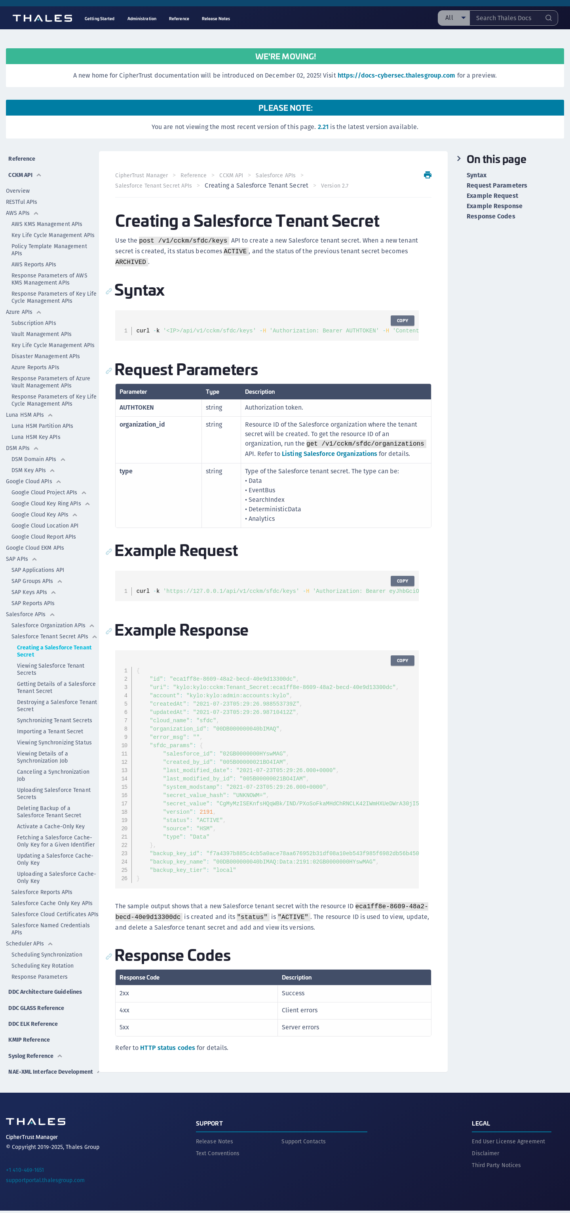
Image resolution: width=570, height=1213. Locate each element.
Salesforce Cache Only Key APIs (52, 898)
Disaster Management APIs (45, 351)
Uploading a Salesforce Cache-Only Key (56, 872)
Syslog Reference (36, 1048)
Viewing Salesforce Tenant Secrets (51, 664)
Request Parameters (497, 185)
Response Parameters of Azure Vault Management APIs (50, 377)
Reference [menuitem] (179, 18)
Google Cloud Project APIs (49, 487)
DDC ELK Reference (33, 1021)
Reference (21, 156)
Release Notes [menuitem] (216, 18)
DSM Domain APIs (38, 453)
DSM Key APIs (33, 465)
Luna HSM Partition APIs (42, 420)
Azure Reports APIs (35, 362)
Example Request (492, 195)
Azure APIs (24, 306)
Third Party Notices (496, 1167)
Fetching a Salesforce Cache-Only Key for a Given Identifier (56, 836)
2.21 (323, 126)
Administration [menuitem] (141, 18)
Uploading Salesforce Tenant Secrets (54, 788)
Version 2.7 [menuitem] (337, 186)
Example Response (494, 206)
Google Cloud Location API (45, 520)
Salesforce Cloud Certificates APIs (55, 909)
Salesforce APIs (30, 609)
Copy (400, 320)
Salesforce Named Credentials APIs (50, 924)
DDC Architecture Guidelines (30, 989)
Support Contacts (303, 1144)
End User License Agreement (508, 1144)
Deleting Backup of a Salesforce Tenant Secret (49, 806)
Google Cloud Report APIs (43, 531)
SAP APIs (22, 553)
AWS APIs (22, 207)
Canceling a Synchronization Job (53, 770)
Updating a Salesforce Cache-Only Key (55, 854)
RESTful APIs (21, 196)
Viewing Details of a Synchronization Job (42, 752)
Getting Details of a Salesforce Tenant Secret (56, 682)
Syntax (476, 175)
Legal (481, 1125)
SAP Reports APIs (33, 598)
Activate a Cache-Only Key (51, 821)
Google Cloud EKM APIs (35, 542)
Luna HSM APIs (29, 409)
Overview (18, 185)
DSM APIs (22, 442)
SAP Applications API (37, 564)
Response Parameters (39, 971)
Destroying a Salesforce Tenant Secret (57, 700)
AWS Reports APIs (34, 259)
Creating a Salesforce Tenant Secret (54, 646)
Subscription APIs (33, 317)
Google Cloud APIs (34, 476)
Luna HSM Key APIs (36, 431)
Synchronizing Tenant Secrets (54, 715)
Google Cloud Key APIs (44, 509)
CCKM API (24, 169)
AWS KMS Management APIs (46, 218)
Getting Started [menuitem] (100, 18)
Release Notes (214, 1144)
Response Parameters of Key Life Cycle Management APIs (54, 292)
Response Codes (491, 216)
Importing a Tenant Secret (50, 726)
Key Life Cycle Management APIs (53, 229)
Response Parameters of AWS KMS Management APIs (49, 274)
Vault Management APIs (41, 328)
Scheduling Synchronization (46, 949)
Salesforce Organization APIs (53, 620)
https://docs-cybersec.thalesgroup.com (397, 75)
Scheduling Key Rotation (42, 960)
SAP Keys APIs (34, 586)
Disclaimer (485, 1156)
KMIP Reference (29, 1034)
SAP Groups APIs (37, 575)
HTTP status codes (170, 1058)
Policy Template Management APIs (49, 244)
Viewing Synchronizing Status (54, 737)
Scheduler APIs (29, 938)
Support (209, 1125)
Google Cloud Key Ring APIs (51, 498)
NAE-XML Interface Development (33, 1066)
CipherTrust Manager (144, 175)
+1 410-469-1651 (25, 1172)
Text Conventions (218, 1156)
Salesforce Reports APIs (41, 886)
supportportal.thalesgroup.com (45, 1182)
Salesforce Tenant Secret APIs (54, 631)
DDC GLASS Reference (37, 1007)
